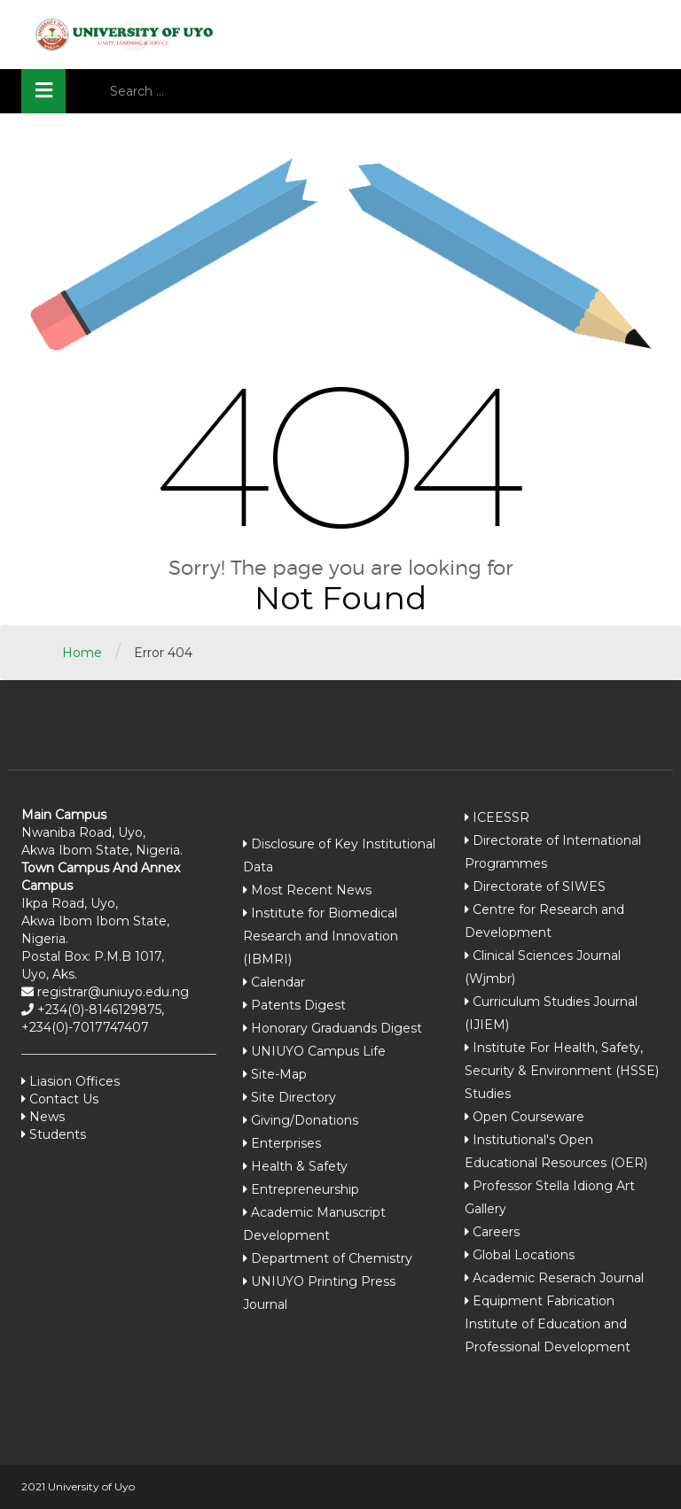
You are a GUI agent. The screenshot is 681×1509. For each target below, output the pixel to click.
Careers (496, 1232)
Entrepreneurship (305, 1189)
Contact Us (62, 1099)
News (45, 1117)
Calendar (278, 982)
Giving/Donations (304, 1120)
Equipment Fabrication (543, 1301)
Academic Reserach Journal (558, 1278)
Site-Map (279, 1074)
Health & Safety (299, 1166)
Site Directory (293, 1097)
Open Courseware (528, 1117)
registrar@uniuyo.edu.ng (111, 992)
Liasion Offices (73, 1081)
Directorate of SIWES (539, 886)
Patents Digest (298, 1005)
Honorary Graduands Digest (336, 1028)
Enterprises (286, 1143)
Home (82, 653)
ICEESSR (501, 817)
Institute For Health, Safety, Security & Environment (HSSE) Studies (562, 1071)
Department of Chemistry (331, 1258)
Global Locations (524, 1255)
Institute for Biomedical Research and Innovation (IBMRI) (320, 936)
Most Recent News (311, 890)
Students (56, 1134)
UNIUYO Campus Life (318, 1051)
